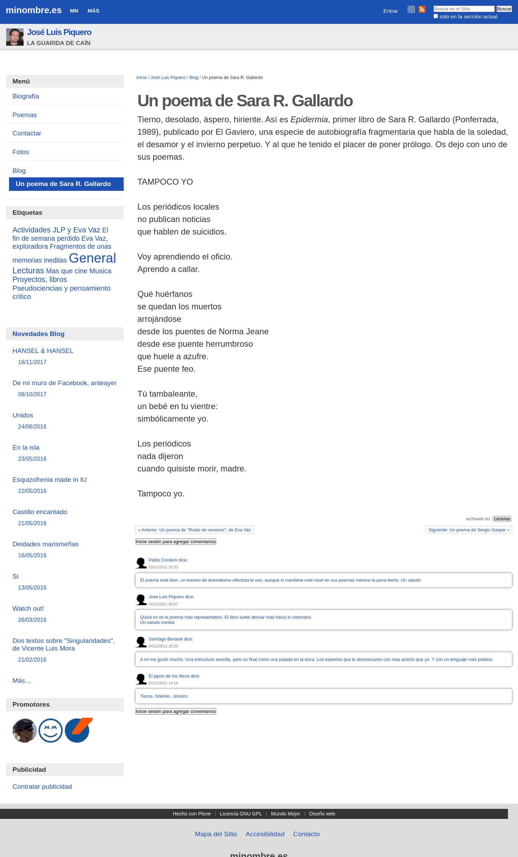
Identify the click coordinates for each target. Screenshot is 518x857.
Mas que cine (67, 271)
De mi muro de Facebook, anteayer (64, 388)
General (92, 257)
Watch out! (64, 614)
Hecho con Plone (192, 813)
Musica (100, 271)
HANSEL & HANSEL (64, 356)
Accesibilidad (265, 834)
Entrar (391, 11)
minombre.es (34, 10)
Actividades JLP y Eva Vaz (56, 230)
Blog (194, 77)
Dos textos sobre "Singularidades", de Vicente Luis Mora (64, 650)
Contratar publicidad (42, 786)
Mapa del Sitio (216, 834)
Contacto (306, 834)
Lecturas (502, 518)
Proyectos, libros (39, 279)
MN (74, 11)
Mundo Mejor (285, 813)
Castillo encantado (64, 517)
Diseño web (322, 813)
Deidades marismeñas (64, 549)
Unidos (64, 421)
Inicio (142, 77)
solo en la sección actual (468, 16)
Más (93, 11)
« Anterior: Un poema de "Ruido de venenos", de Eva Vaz (194, 529)
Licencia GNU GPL (241, 813)
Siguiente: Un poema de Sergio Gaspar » (469, 529)
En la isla (64, 453)
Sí (64, 582)
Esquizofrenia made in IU (64, 485)
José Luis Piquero (59, 32)
